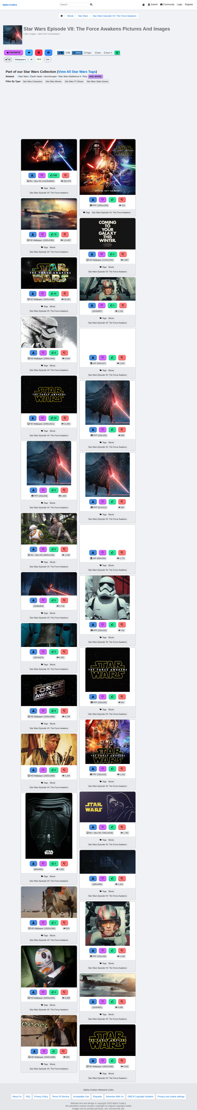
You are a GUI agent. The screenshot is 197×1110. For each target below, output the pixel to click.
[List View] (67, 53)
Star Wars (83, 16)
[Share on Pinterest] (39, 53)
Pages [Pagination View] (87, 53)
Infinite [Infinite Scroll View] (77, 53)
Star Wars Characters (32, 81)
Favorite (13, 52)
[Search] (91, 4)
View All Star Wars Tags (77, 72)
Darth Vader (36, 76)
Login (179, 4)
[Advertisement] (178, 177)
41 (53, 293)
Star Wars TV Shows (74, 81)
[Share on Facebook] (48, 53)
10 (53, 418)
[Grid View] (60, 53)
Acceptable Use (81, 1096)
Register (189, 4)
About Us (17, 1096)
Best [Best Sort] (98, 53)
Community (167, 4)
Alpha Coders (10, 5)
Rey (85, 76)
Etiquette (97, 1096)
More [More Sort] (108, 53)
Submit (153, 4)
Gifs (47, 59)
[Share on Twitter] (29, 53)
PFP (39, 59)
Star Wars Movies (53, 81)
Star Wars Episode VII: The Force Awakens (114, 16)
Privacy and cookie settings (171, 1096)
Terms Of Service (60, 1096)
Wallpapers (20, 59)
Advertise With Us (115, 1096)
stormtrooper (50, 76)
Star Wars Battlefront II (69, 76)
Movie (70, 16)
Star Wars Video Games (97, 81)
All (8, 59)
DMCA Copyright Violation (140, 1096)
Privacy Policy (41, 1096)
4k (31, 59)
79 (53, 234)
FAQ (28, 1096)
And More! (95, 76)
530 (53, 175)
